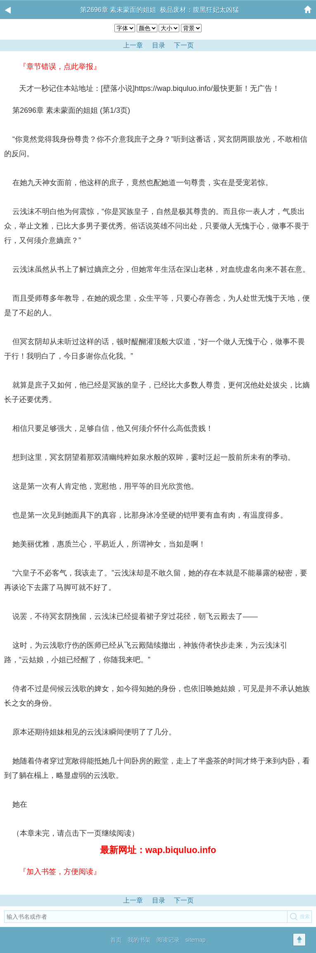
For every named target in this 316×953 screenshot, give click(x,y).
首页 (116, 939)
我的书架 (139, 939)
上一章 (133, 900)
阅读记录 (168, 939)
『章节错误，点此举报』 (60, 66)
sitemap (195, 939)
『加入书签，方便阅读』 (60, 871)
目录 (158, 900)
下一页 (184, 900)
